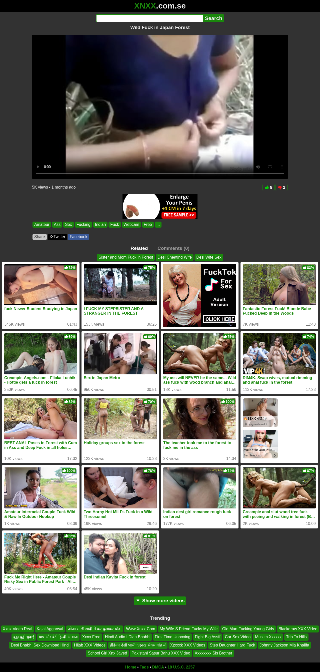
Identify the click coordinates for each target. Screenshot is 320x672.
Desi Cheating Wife (175, 257)
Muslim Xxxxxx (268, 637)
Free (148, 224)
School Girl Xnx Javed (107, 653)
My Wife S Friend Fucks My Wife (189, 629)
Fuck (114, 224)
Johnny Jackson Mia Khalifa (284, 645)
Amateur (41, 224)
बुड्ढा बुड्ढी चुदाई (23, 637)
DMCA (158, 667)
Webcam (131, 224)
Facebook (78, 237)
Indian (100, 224)
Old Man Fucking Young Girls (248, 629)
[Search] (149, 18)
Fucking (83, 224)
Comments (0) (174, 248)
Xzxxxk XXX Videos (187, 645)
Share (39, 237)
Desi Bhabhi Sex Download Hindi (40, 645)
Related (139, 248)
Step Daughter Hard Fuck (232, 645)
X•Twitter (57, 237)
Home (130, 667)
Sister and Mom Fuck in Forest (125, 257)
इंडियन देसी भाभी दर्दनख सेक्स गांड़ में (138, 645)
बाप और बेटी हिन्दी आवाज (58, 637)
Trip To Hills (296, 637)
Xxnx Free (91, 637)
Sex (68, 224)
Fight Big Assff (207, 637)
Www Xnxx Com (140, 629)
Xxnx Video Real (17, 629)
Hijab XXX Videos (90, 645)
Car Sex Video (237, 637)
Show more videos (160, 600)
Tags (144, 667)
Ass (57, 224)
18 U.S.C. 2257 (181, 667)
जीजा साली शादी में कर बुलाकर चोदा (95, 629)
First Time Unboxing (172, 637)
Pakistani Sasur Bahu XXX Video (161, 653)
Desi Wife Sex (208, 257)
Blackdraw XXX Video (297, 629)
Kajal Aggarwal (50, 629)
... (158, 224)
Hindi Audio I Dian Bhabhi (127, 637)
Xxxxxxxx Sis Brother (213, 653)
